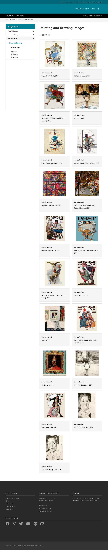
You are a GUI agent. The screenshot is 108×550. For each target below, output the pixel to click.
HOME (7, 20)
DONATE (82, 2)
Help (7, 501)
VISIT (66, 2)
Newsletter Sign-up (45, 511)
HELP (93, 9)
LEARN (70, 2)
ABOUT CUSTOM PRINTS (82, 9)
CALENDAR (94, 2)
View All (17, 38)
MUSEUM (62, 2)
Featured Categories (21, 35)
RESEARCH (76, 2)
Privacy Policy (10, 509)
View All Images (21, 31)
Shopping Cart (10, 506)
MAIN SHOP (87, 2)
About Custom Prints (12, 498)
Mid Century (14, 54)
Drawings (13, 51)
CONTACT (100, 2)
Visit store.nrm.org (45, 508)
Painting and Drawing (15, 43)
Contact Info (9, 504)
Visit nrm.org (43, 505)
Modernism (14, 57)
